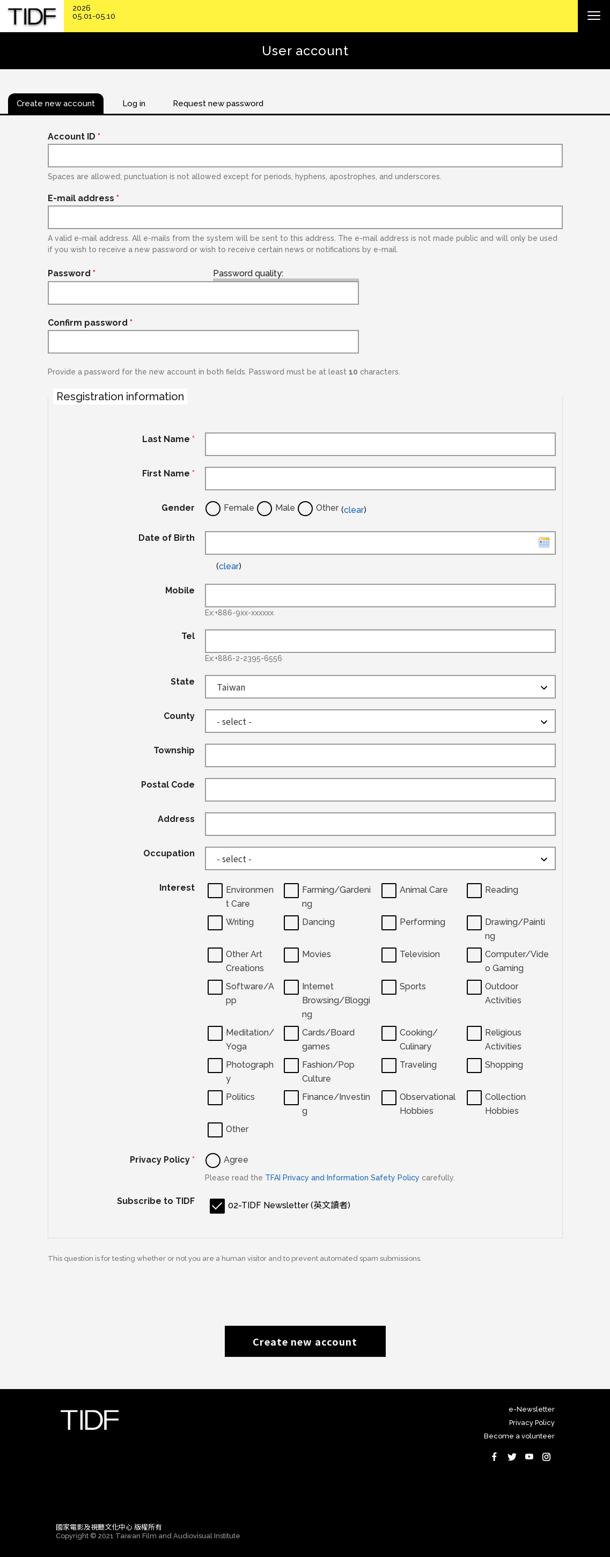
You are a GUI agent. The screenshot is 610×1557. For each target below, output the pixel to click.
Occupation (169, 853)
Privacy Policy (162, 1160)
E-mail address (83, 198)
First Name (168, 473)
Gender (178, 508)
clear (354, 510)
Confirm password (90, 323)
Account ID (74, 136)
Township (174, 750)
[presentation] (305, 1289)
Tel (188, 636)
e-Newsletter (532, 1409)
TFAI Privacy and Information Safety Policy (342, 1177)
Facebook (494, 1456)
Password (71, 273)
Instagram (546, 1456)
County (179, 716)
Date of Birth (166, 538)
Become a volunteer (519, 1436)
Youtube (529, 1456)
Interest (177, 888)
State (183, 682)
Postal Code (168, 785)
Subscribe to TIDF (156, 1201)
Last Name (168, 439)
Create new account (305, 1341)
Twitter (511, 1456)
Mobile (180, 590)
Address (176, 819)
